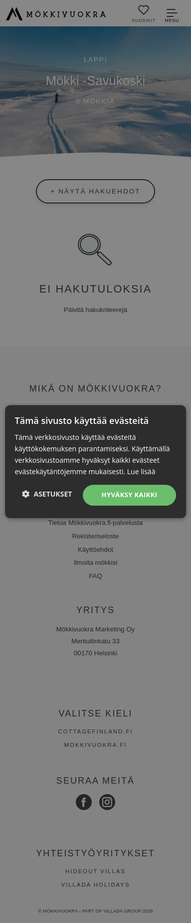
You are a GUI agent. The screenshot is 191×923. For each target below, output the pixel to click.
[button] (47, 494)
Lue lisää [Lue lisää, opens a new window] (141, 471)
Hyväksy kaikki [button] (130, 495)
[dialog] (95, 461)
